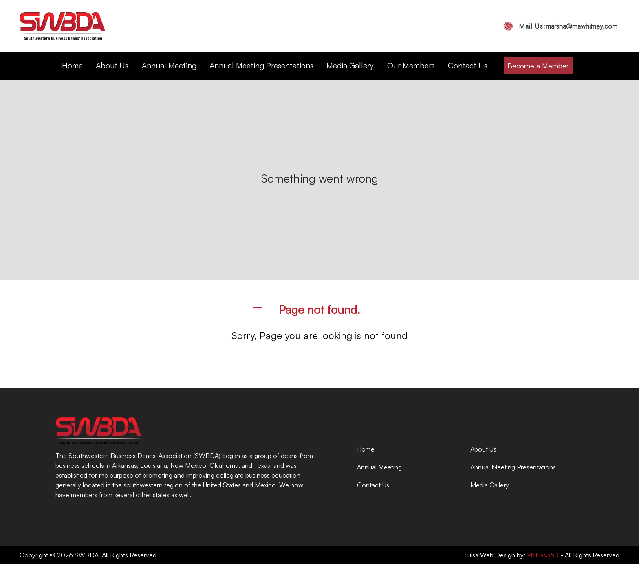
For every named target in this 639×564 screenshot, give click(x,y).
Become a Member (538, 65)
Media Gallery (350, 65)
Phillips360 (542, 555)
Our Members (411, 65)
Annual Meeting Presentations (261, 65)
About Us (112, 65)
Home (72, 65)
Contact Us (467, 65)
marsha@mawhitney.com (568, 26)
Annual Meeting (169, 65)
